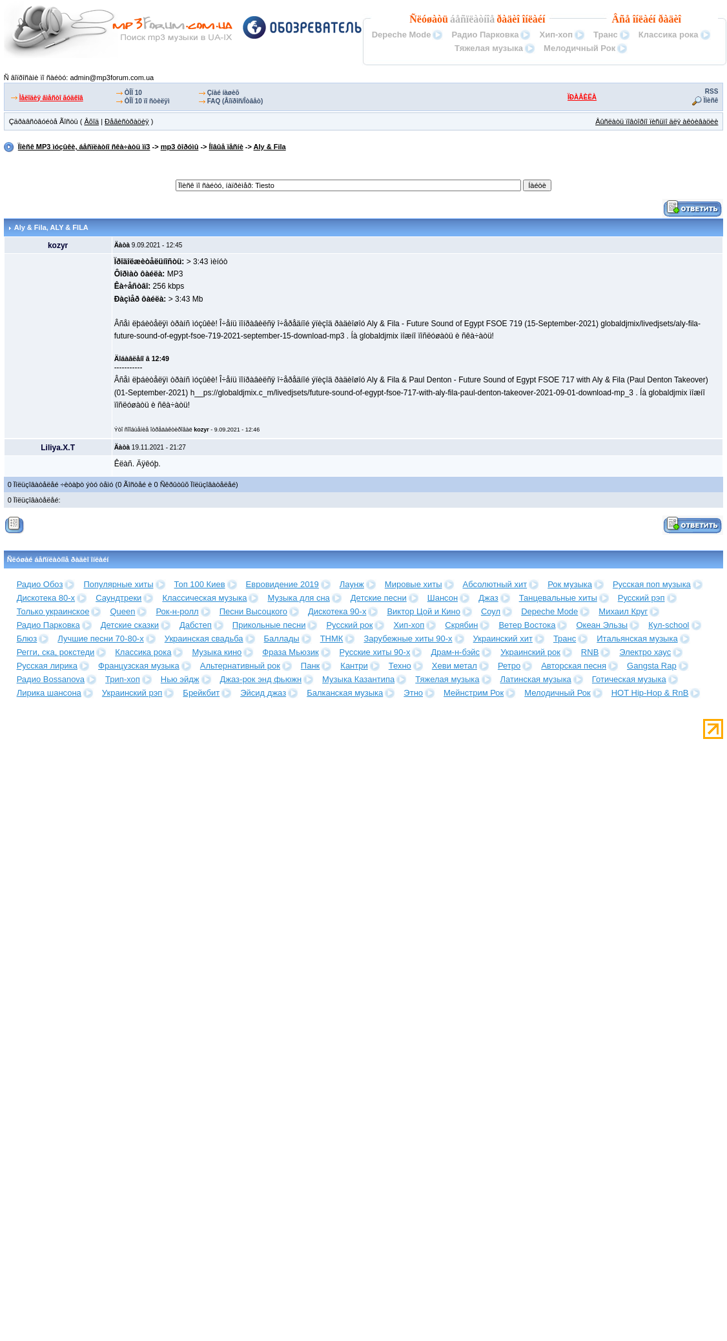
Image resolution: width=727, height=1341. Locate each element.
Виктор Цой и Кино (423, 611)
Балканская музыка (345, 693)
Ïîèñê (711, 100)
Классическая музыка (204, 598)
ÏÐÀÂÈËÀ (582, 97)
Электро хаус (645, 652)
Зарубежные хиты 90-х (408, 638)
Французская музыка (138, 665)
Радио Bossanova (51, 679)
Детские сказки (130, 625)
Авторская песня (573, 665)
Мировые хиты (413, 584)
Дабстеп (195, 625)
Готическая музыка (629, 679)
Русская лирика (47, 665)
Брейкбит (201, 693)
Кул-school (668, 625)
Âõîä (91, 121)
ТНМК (331, 638)
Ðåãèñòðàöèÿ (127, 121)
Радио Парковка (484, 34)
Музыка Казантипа (358, 679)
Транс (605, 34)
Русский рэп (641, 598)
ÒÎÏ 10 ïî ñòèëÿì (147, 101)
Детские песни (379, 598)
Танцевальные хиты (558, 598)
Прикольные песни (269, 625)
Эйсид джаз (263, 693)
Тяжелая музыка (489, 48)
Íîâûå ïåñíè (226, 147)
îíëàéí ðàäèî (657, 19)
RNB (590, 652)
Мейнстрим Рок (474, 693)
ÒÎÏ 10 (133, 92)
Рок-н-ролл (177, 611)
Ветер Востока (526, 625)
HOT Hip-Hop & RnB (650, 693)
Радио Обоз (40, 584)
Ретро (509, 665)
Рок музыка (570, 584)
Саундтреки (118, 598)
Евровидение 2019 (282, 584)
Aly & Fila (270, 147)
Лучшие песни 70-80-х (100, 638)
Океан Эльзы (602, 625)
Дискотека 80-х (46, 598)
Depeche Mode (401, 34)
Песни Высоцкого (253, 611)
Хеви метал (454, 665)
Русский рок (349, 625)
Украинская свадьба (204, 638)
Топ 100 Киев (199, 584)
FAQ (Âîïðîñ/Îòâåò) (235, 101)
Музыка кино (216, 652)
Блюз (27, 638)
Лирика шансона (49, 693)
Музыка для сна (298, 598)
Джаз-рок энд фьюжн (261, 679)
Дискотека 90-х (337, 611)
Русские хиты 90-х (375, 652)
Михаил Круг (623, 611)
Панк (310, 665)
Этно (413, 693)
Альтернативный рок (240, 665)
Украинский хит (503, 638)
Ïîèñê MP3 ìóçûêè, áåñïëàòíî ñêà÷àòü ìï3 (84, 147)
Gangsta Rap (652, 665)
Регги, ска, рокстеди (56, 652)
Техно (400, 665)
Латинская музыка (535, 679)
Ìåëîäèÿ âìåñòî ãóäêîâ (51, 97)
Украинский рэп (132, 693)
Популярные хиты (118, 584)
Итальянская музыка (637, 638)
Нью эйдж (180, 679)
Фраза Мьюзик (290, 652)
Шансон (442, 598)
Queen (122, 611)
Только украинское (53, 611)
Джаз (488, 598)
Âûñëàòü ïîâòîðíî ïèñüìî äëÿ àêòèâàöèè (656, 121)
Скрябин (461, 625)
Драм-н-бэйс (455, 652)
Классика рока (669, 34)
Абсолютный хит (495, 584)
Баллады (282, 638)
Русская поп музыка (652, 584)
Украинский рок (530, 652)
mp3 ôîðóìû (180, 147)
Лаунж (352, 584)
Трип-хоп (122, 679)
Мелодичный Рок (579, 48)
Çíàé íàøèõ (223, 92)
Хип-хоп (556, 34)
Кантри (353, 665)
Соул (490, 611)
